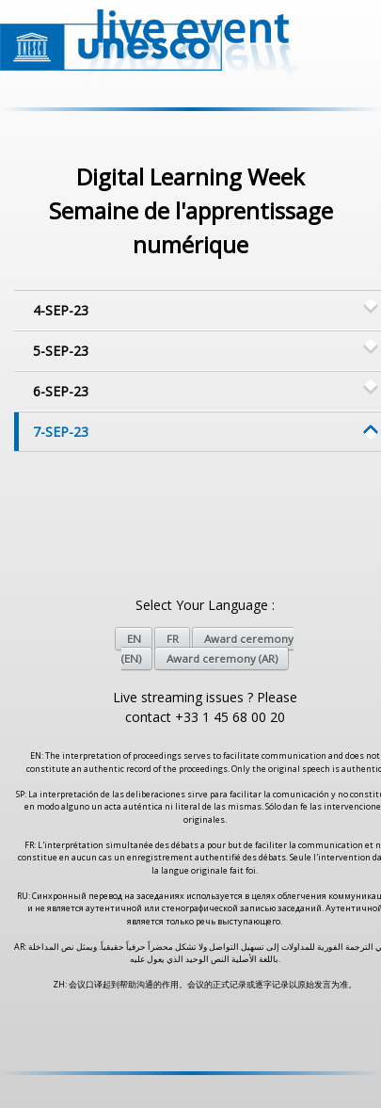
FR (173, 639)
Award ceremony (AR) (222, 658)
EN (134, 639)
